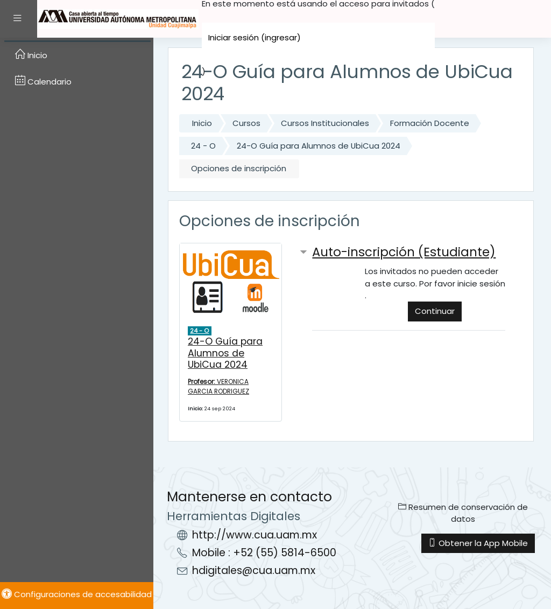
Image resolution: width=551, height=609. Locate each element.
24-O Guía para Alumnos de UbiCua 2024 (318, 145)
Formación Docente (429, 123)
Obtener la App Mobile (478, 543)
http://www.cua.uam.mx (254, 535)
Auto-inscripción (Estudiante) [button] (404, 252)
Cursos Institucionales (325, 123)
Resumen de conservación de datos (463, 512)
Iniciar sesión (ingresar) (254, 37)
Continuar (435, 311)
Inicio (202, 123)
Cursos (246, 123)
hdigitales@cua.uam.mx (253, 570)
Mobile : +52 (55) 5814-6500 (264, 552)
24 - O (203, 145)
